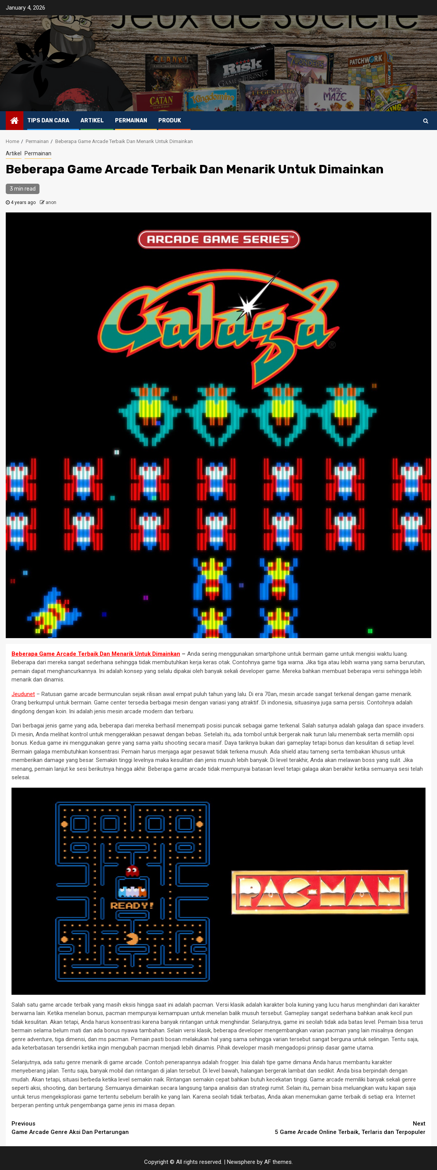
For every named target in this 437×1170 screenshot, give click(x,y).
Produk (169, 120)
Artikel (92, 120)
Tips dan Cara (48, 120)
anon (51, 202)
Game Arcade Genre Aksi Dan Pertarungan (115, 1127)
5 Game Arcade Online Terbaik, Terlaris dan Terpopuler (322, 1127)
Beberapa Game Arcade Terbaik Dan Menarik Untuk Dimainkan (96, 653)
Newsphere (241, 1161)
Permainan (131, 120)
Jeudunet (23, 694)
